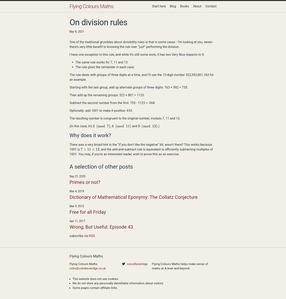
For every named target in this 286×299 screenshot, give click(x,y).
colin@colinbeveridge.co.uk (88, 268)
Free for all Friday (88, 212)
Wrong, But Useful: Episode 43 (101, 227)
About (197, 6)
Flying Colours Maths (91, 6)
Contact (210, 6)
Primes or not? (85, 182)
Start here (159, 6)
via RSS (89, 236)
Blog (173, 6)
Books (184, 6)
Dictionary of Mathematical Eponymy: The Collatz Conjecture (134, 197)
